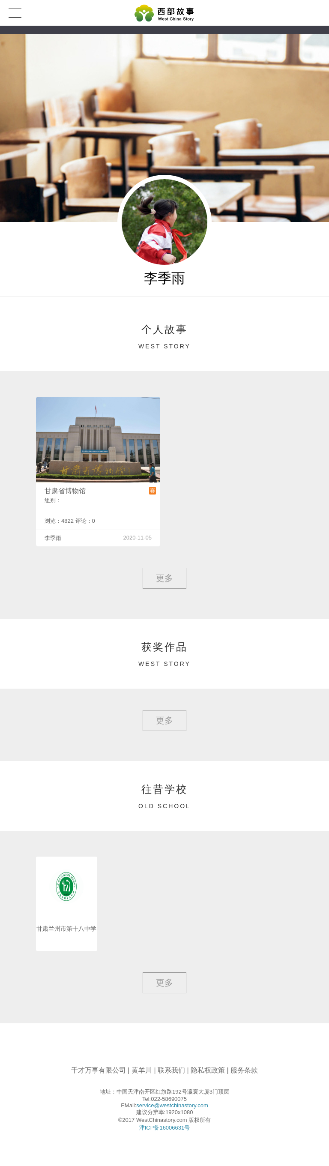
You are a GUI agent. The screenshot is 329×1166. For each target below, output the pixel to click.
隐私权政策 (208, 1070)
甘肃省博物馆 (65, 491)
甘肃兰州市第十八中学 (66, 928)
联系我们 (171, 1070)
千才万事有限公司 (98, 1070)
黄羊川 (142, 1070)
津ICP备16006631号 (164, 1127)
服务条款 (244, 1070)
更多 (164, 578)
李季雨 (53, 538)
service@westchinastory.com (172, 1105)
